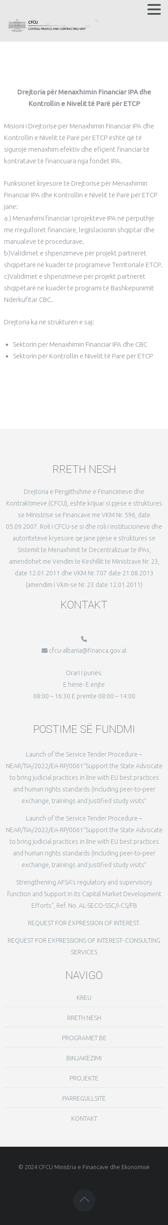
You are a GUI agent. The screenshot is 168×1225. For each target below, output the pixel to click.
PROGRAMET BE (84, 1038)
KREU (84, 997)
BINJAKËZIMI (84, 1058)
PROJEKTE (84, 1078)
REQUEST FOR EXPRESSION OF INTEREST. (84, 923)
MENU (17, 11)
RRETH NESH (84, 1017)
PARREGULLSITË (84, 1098)
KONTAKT (84, 1118)
